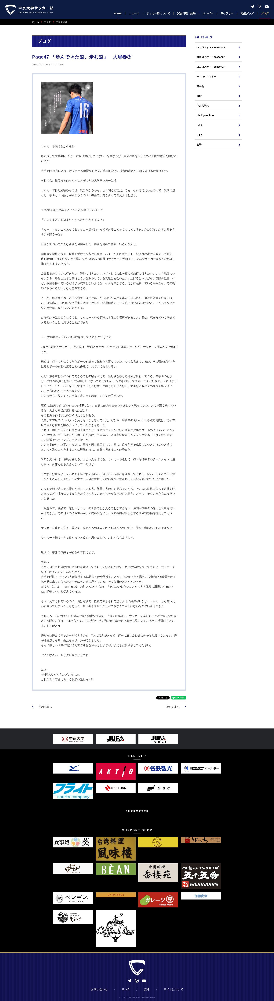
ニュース (134, 13)
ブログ (265, 13)
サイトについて (173, 989)
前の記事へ (45, 706)
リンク (126, 989)
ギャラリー (226, 13)
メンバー (208, 13)
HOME (118, 13)
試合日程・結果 (186, 13)
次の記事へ (172, 706)
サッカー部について (158, 13)
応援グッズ (247, 13)
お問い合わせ (99, 989)
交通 (147, 989)
